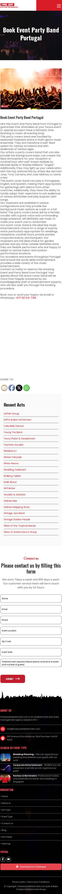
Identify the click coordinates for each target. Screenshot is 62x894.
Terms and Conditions (38, 881)
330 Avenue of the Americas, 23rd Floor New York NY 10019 (32, 738)
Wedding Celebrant (15, 469)
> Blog (3, 830)
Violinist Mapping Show (17, 507)
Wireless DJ (10, 451)
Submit (13, 679)
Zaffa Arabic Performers (17, 419)
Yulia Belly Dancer (14, 426)
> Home (4, 796)
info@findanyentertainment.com (23, 728)
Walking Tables (12, 476)
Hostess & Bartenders (25, 775)
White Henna (11, 463)
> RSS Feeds (6, 836)
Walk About (10, 482)
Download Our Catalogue (31, 866)
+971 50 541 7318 (25, 298)
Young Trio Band (13, 432)
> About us (5, 803)
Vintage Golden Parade (17, 519)
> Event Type (6, 816)
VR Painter (9, 488)
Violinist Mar (10, 500)
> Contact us (6, 823)
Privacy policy (19, 881)
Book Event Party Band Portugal (21, 117)
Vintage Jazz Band (14, 513)
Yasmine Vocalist (13, 444)
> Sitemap (5, 843)
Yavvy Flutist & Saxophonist (19, 438)
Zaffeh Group (11, 413)
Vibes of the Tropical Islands (20, 525)
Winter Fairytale (13, 457)
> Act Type (5, 809)
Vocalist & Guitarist (15, 494)
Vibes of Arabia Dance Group (20, 532)
